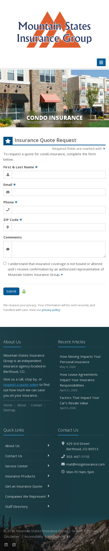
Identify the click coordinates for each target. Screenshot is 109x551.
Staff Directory (27, 506)
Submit (11, 291)
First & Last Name (20, 167)
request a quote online (20, 384)
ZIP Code (12, 219)
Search (77, 531)
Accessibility (33, 536)
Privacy (92, 531)
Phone (10, 202)
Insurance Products (27, 476)
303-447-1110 (77, 456)
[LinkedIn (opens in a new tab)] (6, 544)
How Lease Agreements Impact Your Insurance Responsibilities (82, 382)
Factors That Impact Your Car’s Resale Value (82, 402)
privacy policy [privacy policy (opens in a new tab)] (51, 310)
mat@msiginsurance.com (85, 464)
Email (9, 184)
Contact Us (27, 456)
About (21, 405)
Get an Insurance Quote (27, 486)
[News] (14, 544)
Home (7, 405)
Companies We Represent (27, 496)
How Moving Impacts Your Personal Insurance (82, 361)
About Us (27, 445)
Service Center (27, 466)
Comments (12, 237)
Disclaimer (12, 536)
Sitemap (9, 410)
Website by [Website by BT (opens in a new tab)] (59, 536)
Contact (36, 405)
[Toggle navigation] (101, 62)
